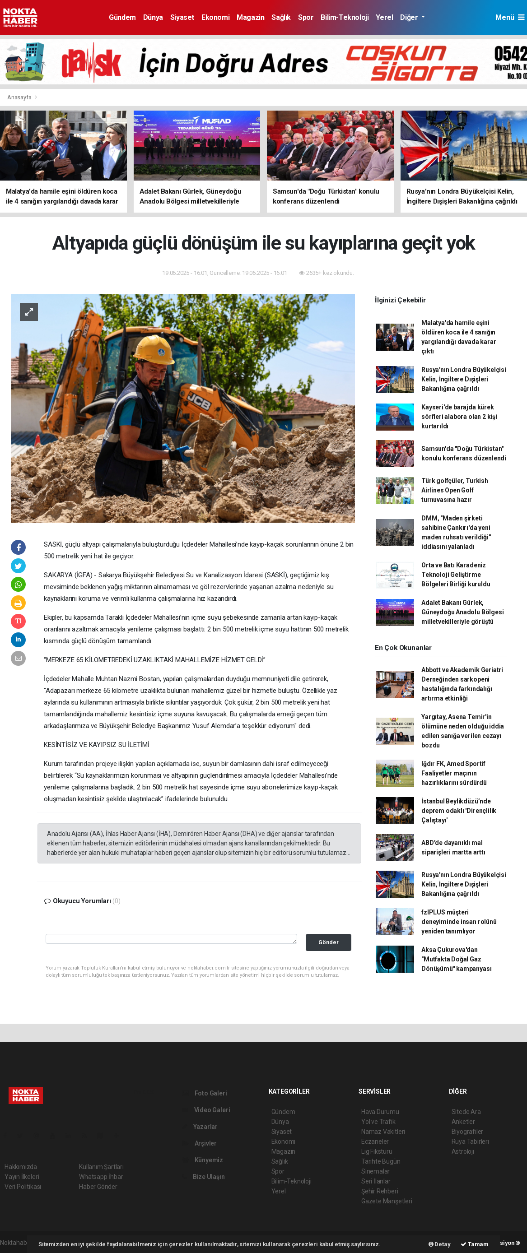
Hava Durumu (380, 1111)
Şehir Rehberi (379, 1191)
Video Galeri (206, 1110)
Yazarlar (200, 1126)
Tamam (475, 1244)
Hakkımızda (21, 1166)
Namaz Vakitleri (383, 1131)
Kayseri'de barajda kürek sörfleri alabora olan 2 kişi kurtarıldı (459, 417)
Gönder (328, 942)
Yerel (384, 17)
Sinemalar (375, 1171)
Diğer (410, 17)
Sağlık (281, 17)
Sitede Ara (466, 1111)
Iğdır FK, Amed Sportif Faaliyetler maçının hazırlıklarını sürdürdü (454, 773)
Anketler (463, 1121)
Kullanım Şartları (101, 1166)
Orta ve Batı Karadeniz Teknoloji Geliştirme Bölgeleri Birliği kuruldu (455, 575)
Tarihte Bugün (381, 1161)
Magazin (250, 17)
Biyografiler (468, 1131)
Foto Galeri (204, 1093)
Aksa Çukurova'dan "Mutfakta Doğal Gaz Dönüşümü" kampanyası (456, 959)
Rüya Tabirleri (470, 1141)
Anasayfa (20, 97)
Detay (440, 1244)
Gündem (122, 17)
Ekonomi (215, 17)
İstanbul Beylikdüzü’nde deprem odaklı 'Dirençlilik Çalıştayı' (458, 811)
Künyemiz (202, 1160)
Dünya (153, 17)
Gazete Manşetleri (386, 1201)
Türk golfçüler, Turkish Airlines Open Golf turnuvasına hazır (454, 490)
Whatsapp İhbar (101, 1176)
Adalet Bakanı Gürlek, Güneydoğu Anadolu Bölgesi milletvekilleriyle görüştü (462, 612)
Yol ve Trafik (378, 1121)
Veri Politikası (23, 1186)
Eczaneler (375, 1141)
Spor (305, 17)
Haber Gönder (98, 1186)
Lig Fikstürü (376, 1151)
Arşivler (199, 1143)
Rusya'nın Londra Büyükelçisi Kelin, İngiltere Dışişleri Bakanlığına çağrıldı (463, 379)
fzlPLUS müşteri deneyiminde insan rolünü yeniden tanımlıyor (458, 922)
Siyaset (182, 17)
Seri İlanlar (376, 1181)
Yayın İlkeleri (22, 1176)
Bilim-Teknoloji (344, 17)
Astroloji (463, 1151)
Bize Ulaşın (203, 1176)
